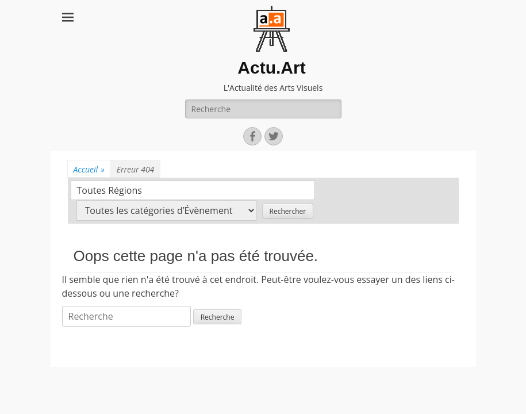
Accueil (89, 169)
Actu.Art (271, 67)
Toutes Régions (109, 190)
